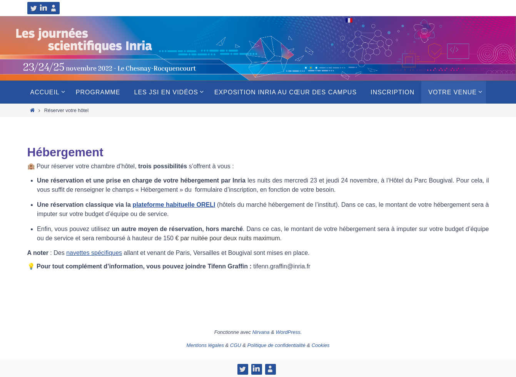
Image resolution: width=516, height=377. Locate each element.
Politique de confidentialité (276, 345)
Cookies (321, 345)
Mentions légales (205, 345)
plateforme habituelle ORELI (174, 204)
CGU (235, 345)
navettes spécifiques (94, 253)
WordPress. (289, 332)
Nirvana (261, 332)
